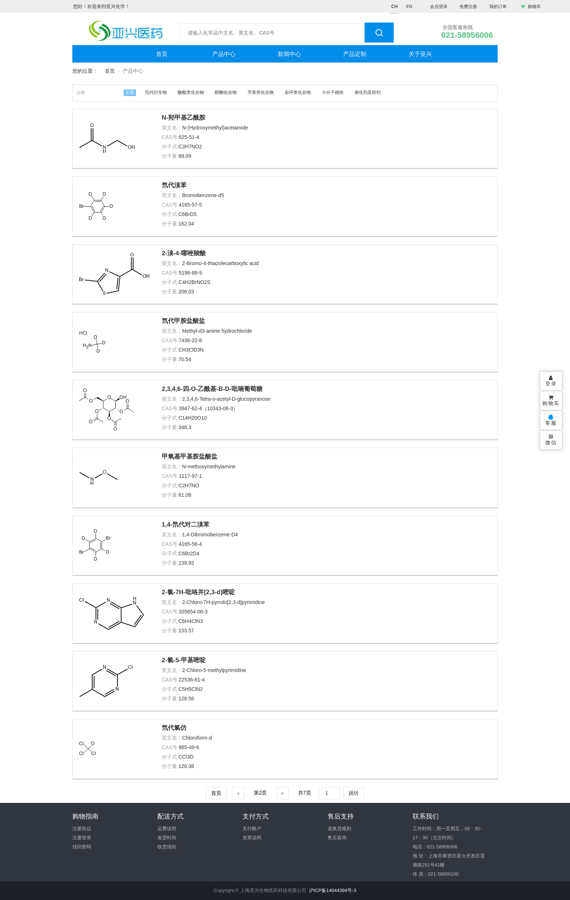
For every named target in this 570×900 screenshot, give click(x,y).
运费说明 (166, 828)
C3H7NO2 (190, 146)
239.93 (186, 563)
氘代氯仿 (174, 727)
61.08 (184, 495)
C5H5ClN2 (190, 689)
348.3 (184, 427)
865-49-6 (189, 747)
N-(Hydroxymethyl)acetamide (215, 128)
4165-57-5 (190, 205)
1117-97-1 (190, 476)
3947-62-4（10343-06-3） (208, 408)
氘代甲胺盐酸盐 (183, 320)
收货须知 (166, 846)
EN (409, 6)
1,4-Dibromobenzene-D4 (210, 534)
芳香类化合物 (261, 92)
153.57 (186, 630)
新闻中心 (289, 54)
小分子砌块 (333, 92)
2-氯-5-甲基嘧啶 (184, 660)
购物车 (531, 6)
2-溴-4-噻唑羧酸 (184, 253)
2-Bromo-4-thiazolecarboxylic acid (220, 263)
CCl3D (185, 757)
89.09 (184, 156)
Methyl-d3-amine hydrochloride (217, 331)
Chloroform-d (197, 738)
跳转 (354, 793)
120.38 (186, 766)
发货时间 (166, 837)
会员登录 (438, 6)
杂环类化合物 (298, 92)
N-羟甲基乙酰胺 (183, 117)
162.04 (186, 224)
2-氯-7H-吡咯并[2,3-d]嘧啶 (198, 592)
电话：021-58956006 (435, 846)
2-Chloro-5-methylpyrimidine (214, 670)
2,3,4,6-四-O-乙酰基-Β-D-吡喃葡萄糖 (212, 388)
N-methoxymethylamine (209, 466)
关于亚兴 (420, 54)
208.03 (186, 292)
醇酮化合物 (226, 92)
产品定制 (354, 54)
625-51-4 (189, 137)
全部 (129, 92)
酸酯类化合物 (191, 92)
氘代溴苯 (174, 185)
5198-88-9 (190, 273)
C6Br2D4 (189, 553)
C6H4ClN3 (190, 621)
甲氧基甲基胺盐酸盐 (189, 456)
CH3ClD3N (191, 350)
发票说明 (251, 837)
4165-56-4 (190, 544)
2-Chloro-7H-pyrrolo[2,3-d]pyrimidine (223, 602)
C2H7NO (188, 485)
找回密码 (81, 846)
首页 (162, 54)
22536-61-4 (192, 680)
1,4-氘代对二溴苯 (185, 524)
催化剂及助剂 (367, 92)
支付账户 (251, 828)
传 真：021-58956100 (435, 874)
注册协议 (81, 828)
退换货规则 (339, 828)
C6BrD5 (187, 214)
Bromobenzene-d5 (203, 195)
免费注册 (468, 6)
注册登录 (81, 837)
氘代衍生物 (156, 92)
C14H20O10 (192, 418)
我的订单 (498, 6)
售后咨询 (337, 837)
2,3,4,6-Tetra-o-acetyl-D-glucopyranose (226, 399)
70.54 (184, 359)
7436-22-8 (190, 340)
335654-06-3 (193, 612)
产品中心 (224, 54)
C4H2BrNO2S (194, 282)
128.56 (186, 698)
